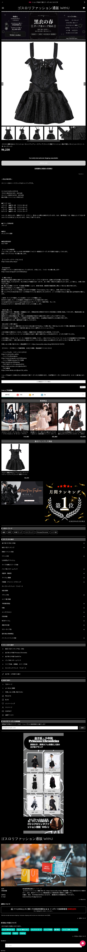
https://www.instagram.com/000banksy (14, 358)
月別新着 (4, 616)
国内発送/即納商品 (8, 633)
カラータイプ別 (6, 629)
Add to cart (43, 163)
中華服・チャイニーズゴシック (11, 582)
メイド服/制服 (6, 599)
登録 (82, 727)
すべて (7, 395)
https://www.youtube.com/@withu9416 (13, 366)
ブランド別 (5, 595)
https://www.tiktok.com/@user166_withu (14, 370)
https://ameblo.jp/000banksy (10, 362)
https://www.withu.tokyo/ (9, 261)
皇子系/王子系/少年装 (9, 543)
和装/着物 (5, 590)
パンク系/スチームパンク (10, 569)
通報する (83, 387)
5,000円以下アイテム (8, 560)
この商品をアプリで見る (44, 381)
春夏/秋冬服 (5, 625)
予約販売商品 (6, 603)
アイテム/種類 (6, 577)
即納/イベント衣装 (8, 552)
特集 (3, 608)
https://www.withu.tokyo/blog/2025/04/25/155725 (48, 344)
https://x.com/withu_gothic (10, 354)
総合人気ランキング (8, 547)
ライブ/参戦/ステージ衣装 (10, 564)
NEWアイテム (6, 621)
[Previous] (2, 84)
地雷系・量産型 (6, 573)
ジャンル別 (5, 556)
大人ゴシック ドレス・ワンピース (12, 586)
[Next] (85, 84)
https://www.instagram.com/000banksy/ (14, 271)
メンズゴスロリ (6, 612)
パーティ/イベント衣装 (9, 638)
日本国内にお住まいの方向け (43, 168)
